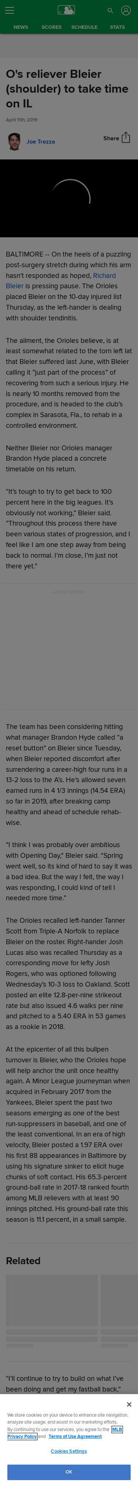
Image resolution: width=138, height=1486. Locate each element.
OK (69, 1472)
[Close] (129, 1404)
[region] (69, 1440)
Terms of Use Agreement (75, 1436)
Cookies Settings (69, 1451)
